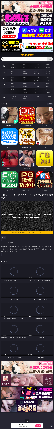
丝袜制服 (25, 73)
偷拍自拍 (25, 77)
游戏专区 (48, 64)
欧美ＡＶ (36, 71)
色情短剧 (25, 99)
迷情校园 (13, 92)
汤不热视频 (48, 96)
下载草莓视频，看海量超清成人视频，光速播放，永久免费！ (32, 233)
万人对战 (36, 64)
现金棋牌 (36, 67)
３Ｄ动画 (48, 71)
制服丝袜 (13, 80)
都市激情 (13, 90)
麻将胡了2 (13, 67)
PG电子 (13, 64)
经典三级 (25, 80)
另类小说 (25, 92)
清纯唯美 (25, 86)
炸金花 (25, 67)
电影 (4, 78)
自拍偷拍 (25, 71)
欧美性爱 (48, 77)
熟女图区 (36, 86)
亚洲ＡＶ (13, 71)
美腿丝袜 (13, 86)
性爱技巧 (48, 92)
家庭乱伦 (25, 90)
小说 (4, 91)
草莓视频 (36, 96)
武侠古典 (48, 90)
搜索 (50, 59)
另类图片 (48, 86)
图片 (4, 85)
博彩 (4, 66)
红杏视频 (13, 99)
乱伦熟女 (36, 80)
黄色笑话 (36, 92)
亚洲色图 (25, 83)
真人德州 (25, 64)
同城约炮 (13, 96)
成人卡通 (36, 77)
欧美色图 (36, 83)
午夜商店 (25, 96)
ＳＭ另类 (48, 73)
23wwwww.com (27, 55)
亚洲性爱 (13, 77)
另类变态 (48, 80)
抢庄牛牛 (48, 67)
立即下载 (38, 425)
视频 (4, 72)
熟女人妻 (13, 73)
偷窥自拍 (13, 83)
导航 (4, 97)
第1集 (3, 237)
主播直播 (36, 73)
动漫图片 (48, 83)
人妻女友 (36, 90)
